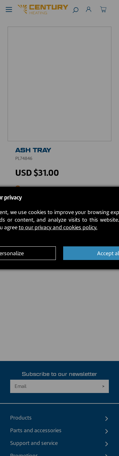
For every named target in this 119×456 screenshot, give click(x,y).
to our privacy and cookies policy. (58, 227)
